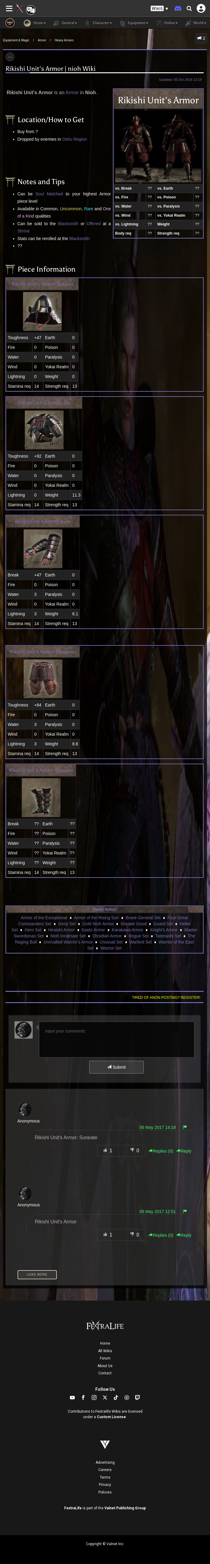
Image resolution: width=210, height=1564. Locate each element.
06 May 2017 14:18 (157, 1127)
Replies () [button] (161, 1151)
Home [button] (35, 23)
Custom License (111, 1417)
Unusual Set (111, 942)
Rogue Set (139, 935)
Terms (105, 1477)
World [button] (195, 23)
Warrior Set (111, 948)
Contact (105, 1373)
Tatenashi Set (168, 935)
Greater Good (134, 923)
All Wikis (105, 1351)
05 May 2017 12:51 (157, 1211)
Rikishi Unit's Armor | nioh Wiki (50, 69)
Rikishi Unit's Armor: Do (44, 403)
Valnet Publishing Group (125, 1508)
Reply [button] (184, 1151)
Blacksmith (68, 223)
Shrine (24, 231)
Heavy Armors (64, 40)
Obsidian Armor (106, 935)
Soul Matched (49, 193)
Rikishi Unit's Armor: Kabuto (42, 284)
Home (105, 1343)
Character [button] (97, 23)
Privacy (105, 1485)
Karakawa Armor (127, 929)
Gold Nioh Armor (98, 923)
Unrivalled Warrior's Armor (68, 942)
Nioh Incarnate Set (68, 935)
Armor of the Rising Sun (96, 917)
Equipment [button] (133, 23)
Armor (42, 40)
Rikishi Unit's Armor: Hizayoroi (43, 652)
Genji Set (67, 923)
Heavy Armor (104, 909)
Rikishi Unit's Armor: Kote (43, 521)
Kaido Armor (93, 929)
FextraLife (73, 1508)
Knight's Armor (164, 929)
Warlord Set (141, 942)
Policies (105, 1492)
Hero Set (33, 929)
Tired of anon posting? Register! (166, 997)
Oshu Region (74, 139)
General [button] (64, 23)
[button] (159, 8)
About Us (105, 1366)
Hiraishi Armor (61, 929)
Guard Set (163, 923)
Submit (116, 1067)
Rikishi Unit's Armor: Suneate (41, 770)
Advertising (105, 1462)
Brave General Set (143, 917)
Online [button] (166, 23)
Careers (105, 1470)
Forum (105, 1358)
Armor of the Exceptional (44, 917)
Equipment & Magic (16, 40)
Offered (93, 223)
